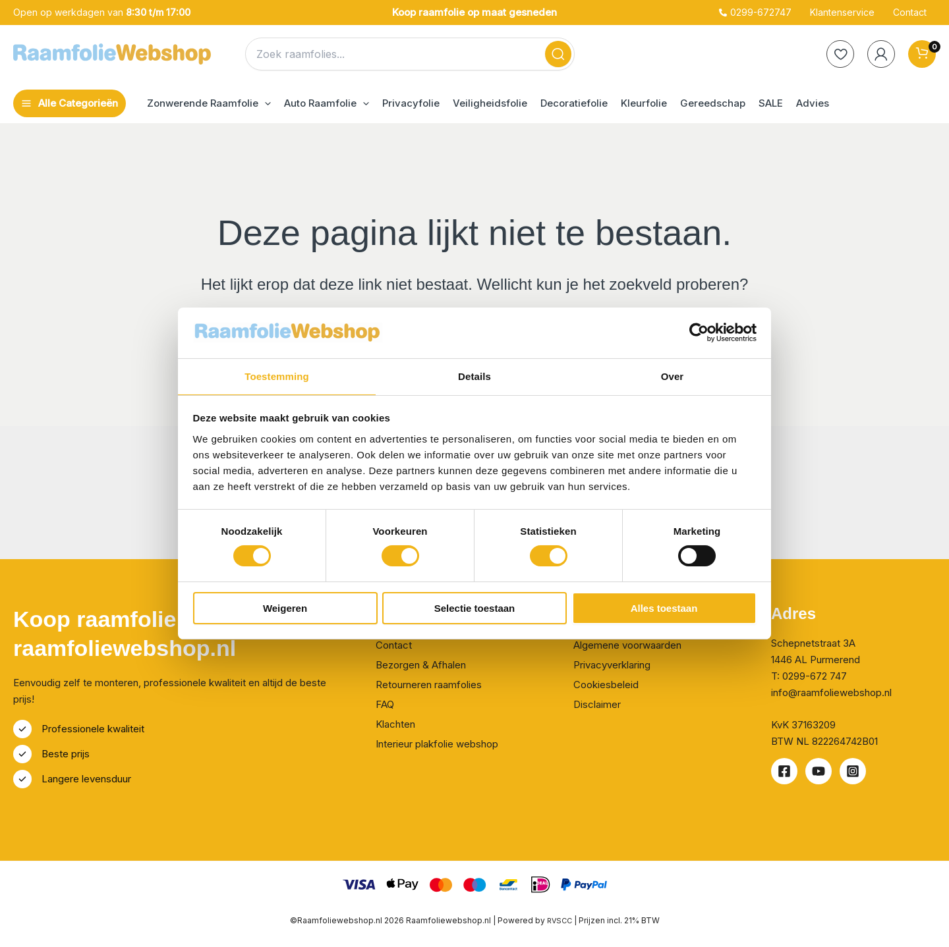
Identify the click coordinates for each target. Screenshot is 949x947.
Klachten (395, 724)
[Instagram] (853, 771)
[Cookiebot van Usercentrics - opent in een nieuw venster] (699, 332)
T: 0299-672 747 (809, 676)
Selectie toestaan (474, 608)
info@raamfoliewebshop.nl (831, 692)
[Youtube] (818, 771)
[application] (264, 103)
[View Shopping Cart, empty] (922, 54)
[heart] (840, 54)
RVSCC (560, 920)
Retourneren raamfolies (429, 684)
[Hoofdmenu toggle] (69, 103)
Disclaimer (597, 704)
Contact (394, 645)
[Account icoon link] (881, 54)
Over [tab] (672, 375)
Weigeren (285, 608)
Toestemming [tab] (276, 375)
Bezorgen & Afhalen (421, 665)
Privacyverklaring (611, 665)
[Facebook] (784, 771)
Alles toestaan (664, 608)
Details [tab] (474, 375)
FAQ (385, 704)
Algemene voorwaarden (627, 645)
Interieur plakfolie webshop (437, 744)
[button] (208, 103)
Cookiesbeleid (606, 684)
